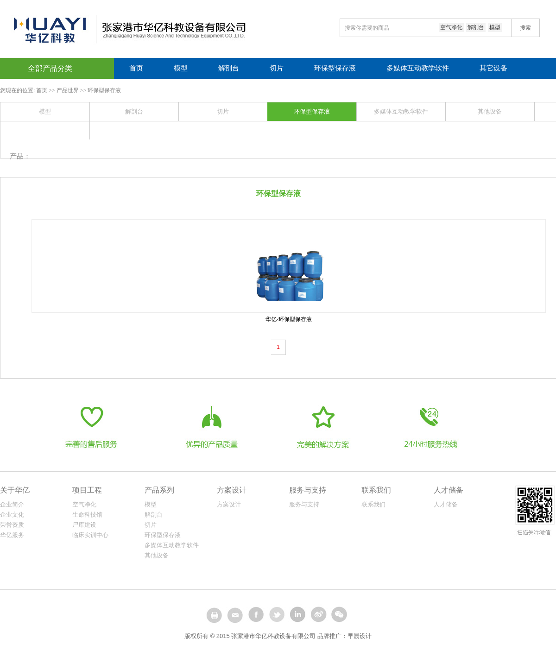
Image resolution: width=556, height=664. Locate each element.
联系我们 (373, 504)
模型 (494, 27)
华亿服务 (12, 534)
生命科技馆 (87, 514)
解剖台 (476, 27)
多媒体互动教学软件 (417, 68)
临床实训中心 (90, 534)
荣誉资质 (12, 524)
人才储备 (446, 504)
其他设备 (490, 111)
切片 (277, 68)
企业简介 (12, 504)
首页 (136, 68)
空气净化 (451, 27)
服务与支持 (304, 504)
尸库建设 (84, 524)
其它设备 (493, 68)
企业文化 (12, 514)
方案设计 (229, 504)
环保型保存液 (335, 68)
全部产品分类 (50, 68)
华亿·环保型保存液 (288, 319)
